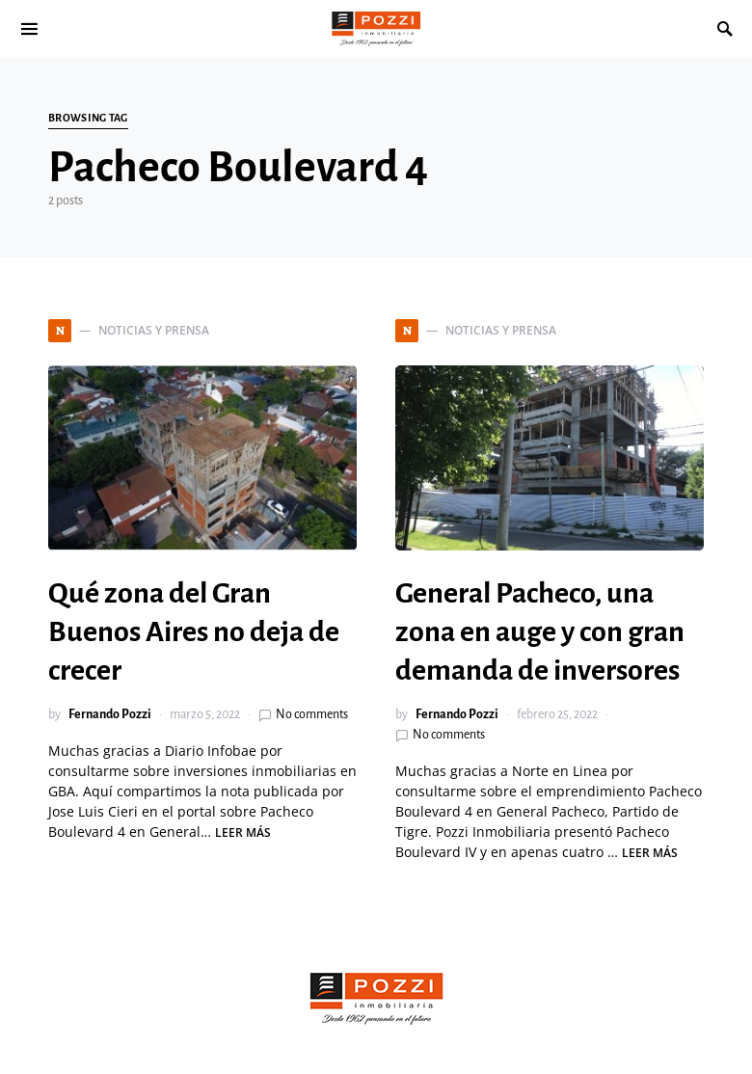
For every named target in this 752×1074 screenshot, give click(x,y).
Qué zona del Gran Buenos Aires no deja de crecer (193, 631)
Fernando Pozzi (109, 714)
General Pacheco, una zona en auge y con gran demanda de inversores (540, 631)
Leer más (243, 832)
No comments (312, 714)
